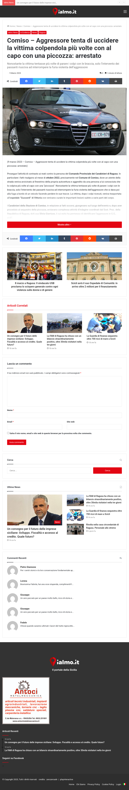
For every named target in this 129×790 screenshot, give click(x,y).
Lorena (23, 581)
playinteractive (66, 779)
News (19, 26)
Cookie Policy (108, 784)
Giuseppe (24, 595)
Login (118, 784)
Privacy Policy (93, 784)
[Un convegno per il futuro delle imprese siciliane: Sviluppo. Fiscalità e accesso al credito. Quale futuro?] (24, 323)
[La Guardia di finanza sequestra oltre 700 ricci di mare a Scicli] (104, 323)
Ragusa (42, 32)
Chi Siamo (80, 784)
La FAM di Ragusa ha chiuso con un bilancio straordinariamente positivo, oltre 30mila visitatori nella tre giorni (104, 499)
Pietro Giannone (28, 567)
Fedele (23, 622)
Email (10, 422)
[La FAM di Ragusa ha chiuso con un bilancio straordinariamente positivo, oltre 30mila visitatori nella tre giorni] (64, 323)
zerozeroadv (51, 779)
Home (11, 26)
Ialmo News (13, 32)
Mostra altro (64, 224)
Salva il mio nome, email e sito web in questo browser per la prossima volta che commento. (51, 433)
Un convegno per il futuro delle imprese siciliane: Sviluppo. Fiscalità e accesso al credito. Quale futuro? (32, 532)
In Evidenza (25, 32)
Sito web (71, 422)
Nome (10, 410)
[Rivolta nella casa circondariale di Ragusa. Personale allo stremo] (75, 529)
